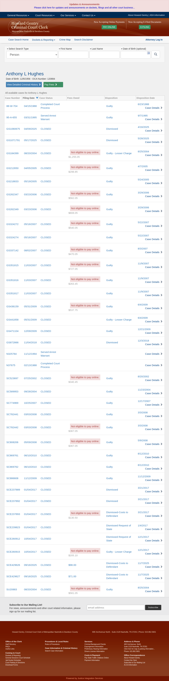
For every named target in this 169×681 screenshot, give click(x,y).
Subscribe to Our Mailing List (134, 662)
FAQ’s (7, 646)
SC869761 (12, 455)
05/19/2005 (30, 181)
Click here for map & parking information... (139, 649)
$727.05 (73, 268)
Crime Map (64, 39)
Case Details (152, 107)
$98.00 (72, 565)
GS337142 (12, 250)
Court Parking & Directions (15, 662)
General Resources (18, 15)
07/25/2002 (30, 378)
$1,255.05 (74, 156)
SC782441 (12, 414)
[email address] (115, 607)
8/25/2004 (143, 151)
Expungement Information (93, 646)
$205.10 (73, 555)
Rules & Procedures (52, 644)
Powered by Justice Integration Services (84, 678)
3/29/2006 (143, 192)
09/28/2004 (30, 391)
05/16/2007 (30, 224)
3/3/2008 (143, 412)
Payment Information (92, 660)
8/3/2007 (143, 248)
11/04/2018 (30, 342)
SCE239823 (13, 527)
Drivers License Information (94, 651)
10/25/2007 (30, 402)
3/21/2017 (143, 487)
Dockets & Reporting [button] (43, 39)
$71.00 (72, 576)
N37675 (10, 365)
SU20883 (11, 589)
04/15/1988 (30, 106)
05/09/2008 (30, 442)
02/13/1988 (30, 365)
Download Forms (11, 665)
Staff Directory (10, 644)
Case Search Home (18, 39)
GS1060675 (13, 128)
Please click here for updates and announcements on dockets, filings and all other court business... (84, 7)
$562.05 (73, 198)
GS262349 (12, 209)
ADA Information (157, 15)
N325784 (11, 353)
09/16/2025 (30, 565)
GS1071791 (13, 140)
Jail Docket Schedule (13, 660)
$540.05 (73, 227)
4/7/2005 (143, 166)
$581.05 (73, 593)
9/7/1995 (143, 115)
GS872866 (12, 342)
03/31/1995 (30, 117)
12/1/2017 (143, 536)
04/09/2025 (30, 128)
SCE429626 (13, 565)
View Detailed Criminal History (24, 84)
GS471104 (12, 331)
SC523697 (12, 378)
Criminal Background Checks (95, 644)
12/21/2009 (144, 329)
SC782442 (12, 427)
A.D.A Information (130, 665)
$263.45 (73, 283)
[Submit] (155, 54)
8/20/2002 (143, 376)
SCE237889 (13, 489)
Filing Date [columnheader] (29, 98)
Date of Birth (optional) (133, 48)
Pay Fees (50, 84)
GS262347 (12, 194)
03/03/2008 (30, 414)
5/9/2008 (143, 440)
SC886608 (12, 478)
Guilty (109, 106)
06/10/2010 (30, 455)
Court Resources (45, 15)
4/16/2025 (143, 127)
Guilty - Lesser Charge (119, 153)
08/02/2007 (30, 250)
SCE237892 (13, 501)
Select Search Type (18, 48)
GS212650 (12, 168)
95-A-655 (11, 117)
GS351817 (12, 293)
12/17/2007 (144, 401)
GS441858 (12, 319)
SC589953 (12, 391)
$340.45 (73, 381)
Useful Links (9, 649)
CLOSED (46, 128)
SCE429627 (13, 576)
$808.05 (73, 212)
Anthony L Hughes (25, 73)
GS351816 (12, 280)
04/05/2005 (30, 168)
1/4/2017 (143, 525)
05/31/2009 (30, 306)
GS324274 (12, 237)
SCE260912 (13, 538)
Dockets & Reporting (13, 655)
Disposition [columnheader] (111, 98)
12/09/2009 (30, 331)
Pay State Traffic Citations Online (96, 658)
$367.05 (73, 431)
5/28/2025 (143, 138)
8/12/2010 (143, 453)
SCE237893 (13, 514)
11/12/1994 (30, 353)
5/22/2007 (143, 222)
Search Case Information (54, 651)
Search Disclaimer (83, 39)
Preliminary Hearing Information (96, 649)
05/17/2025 (30, 140)
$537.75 (73, 310)
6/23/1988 (143, 104)
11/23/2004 (144, 389)
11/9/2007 (143, 263)
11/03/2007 (30, 265)
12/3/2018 (143, 340)
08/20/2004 (30, 153)
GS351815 (12, 265)
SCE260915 (13, 551)
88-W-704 (11, 106)
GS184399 (12, 153)
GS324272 (12, 224)
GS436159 (12, 306)
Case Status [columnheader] (46, 98)
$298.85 (73, 171)
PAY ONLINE (109, 27)
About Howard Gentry (138, 15)
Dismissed (112, 128)
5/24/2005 (143, 179)
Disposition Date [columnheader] (146, 98)
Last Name (96, 48)
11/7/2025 (143, 563)
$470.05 (73, 254)
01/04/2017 (30, 489)
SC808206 (12, 442)
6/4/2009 (143, 304)
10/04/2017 (30, 538)
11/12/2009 (30, 478)
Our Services (68, 15)
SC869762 (12, 466)
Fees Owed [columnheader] (73, 98)
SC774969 (12, 402)
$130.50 (73, 517)
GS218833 (12, 181)
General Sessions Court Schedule (17, 658)
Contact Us (88, 15)
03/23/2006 (30, 194)
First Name (65, 48)
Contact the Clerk (130, 660)
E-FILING (144, 27)
